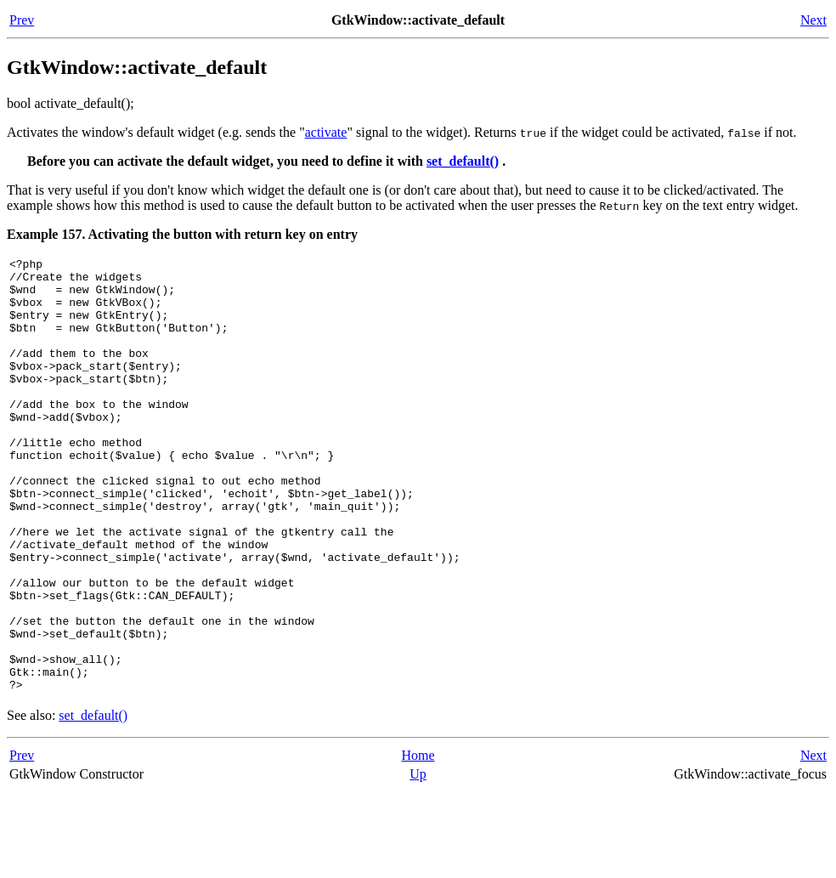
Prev (21, 20)
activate (326, 132)
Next (813, 20)
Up (418, 860)
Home (417, 842)
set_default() (462, 161)
